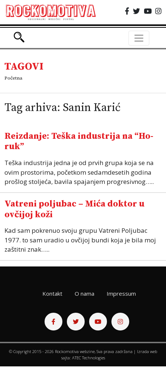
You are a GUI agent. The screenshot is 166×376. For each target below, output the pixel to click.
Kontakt (52, 293)
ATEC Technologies (88, 357)
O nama (84, 293)
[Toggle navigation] (138, 38)
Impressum (121, 293)
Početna (13, 78)
